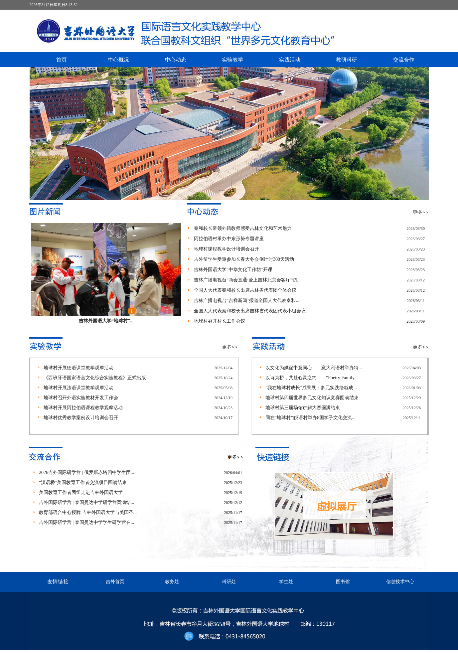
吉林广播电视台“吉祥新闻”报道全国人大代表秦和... (246, 300)
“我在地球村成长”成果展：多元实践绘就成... (311, 387)
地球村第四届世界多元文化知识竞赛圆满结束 (312, 397)
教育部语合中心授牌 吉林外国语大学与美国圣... (88, 512)
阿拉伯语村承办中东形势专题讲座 (229, 238)
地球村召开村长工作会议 (219, 321)
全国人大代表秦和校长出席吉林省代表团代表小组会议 (250, 310)
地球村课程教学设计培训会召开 (226, 248)
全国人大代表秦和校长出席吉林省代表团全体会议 (245, 290)
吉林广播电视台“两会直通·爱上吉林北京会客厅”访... (247, 279)
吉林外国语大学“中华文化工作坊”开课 (233, 269)
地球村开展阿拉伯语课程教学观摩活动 (83, 407)
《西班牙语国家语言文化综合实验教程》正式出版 (95, 377)
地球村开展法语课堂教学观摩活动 (78, 387)
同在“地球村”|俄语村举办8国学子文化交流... (310, 417)
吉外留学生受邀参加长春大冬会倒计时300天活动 (244, 259)
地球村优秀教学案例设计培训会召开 (81, 417)
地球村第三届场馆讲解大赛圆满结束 (302, 407)
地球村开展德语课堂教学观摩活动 (78, 367)
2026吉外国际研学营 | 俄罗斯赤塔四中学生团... (86, 472)
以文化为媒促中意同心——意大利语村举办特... (313, 367)
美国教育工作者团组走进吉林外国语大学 (81, 492)
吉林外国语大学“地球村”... (106, 320)
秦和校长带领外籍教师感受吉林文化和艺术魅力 (243, 228)
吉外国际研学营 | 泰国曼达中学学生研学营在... (86, 522)
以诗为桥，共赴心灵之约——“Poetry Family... (311, 377)
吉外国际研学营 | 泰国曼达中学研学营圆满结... (86, 502)
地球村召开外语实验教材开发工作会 (81, 397)
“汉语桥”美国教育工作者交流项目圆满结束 (83, 482)
